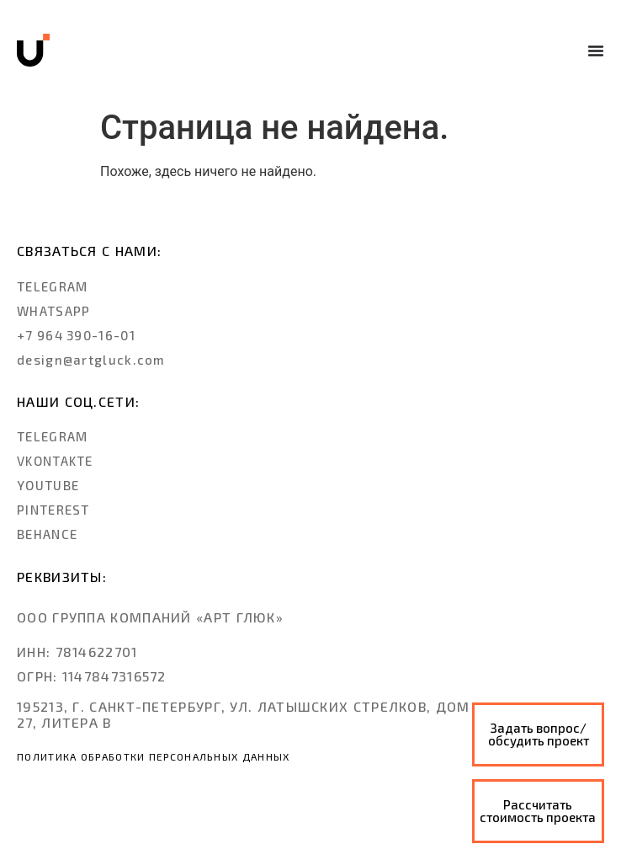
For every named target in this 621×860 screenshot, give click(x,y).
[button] (77, 652)
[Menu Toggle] (595, 50)
